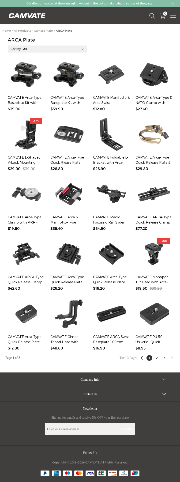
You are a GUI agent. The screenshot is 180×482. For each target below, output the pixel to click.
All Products (22, 30)
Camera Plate (43, 30)
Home (6, 30)
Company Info (89, 379)
